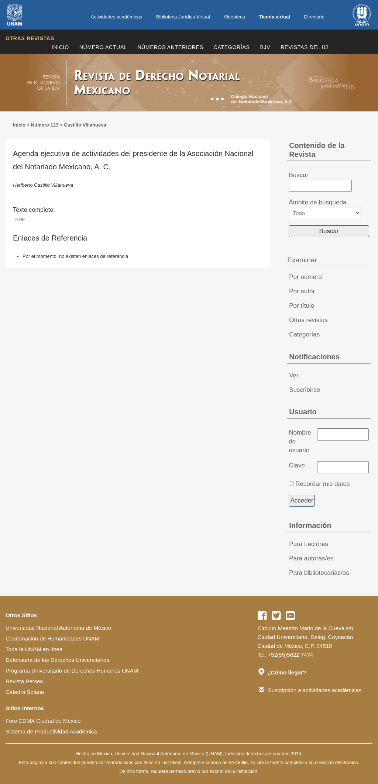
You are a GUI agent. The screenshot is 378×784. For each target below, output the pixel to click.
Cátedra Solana (25, 692)
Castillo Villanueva (85, 125)
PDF (20, 219)
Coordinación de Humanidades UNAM (52, 638)
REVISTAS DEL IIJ (304, 47)
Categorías (232, 47)
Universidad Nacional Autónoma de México (58, 628)
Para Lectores (308, 544)
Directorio (314, 17)
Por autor (302, 291)
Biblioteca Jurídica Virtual (183, 17)
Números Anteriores (170, 47)
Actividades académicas (116, 17)
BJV (265, 47)
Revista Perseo (24, 681)
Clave (297, 465)
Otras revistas (30, 38)
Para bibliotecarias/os (319, 572)
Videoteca (234, 17)
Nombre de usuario (300, 441)
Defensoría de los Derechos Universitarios (57, 660)
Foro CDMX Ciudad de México (43, 721)
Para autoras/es (311, 558)
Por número (305, 276)
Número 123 (44, 125)
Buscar (320, 182)
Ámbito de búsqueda (325, 209)
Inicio (60, 47)
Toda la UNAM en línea (34, 649)
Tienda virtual (274, 17)
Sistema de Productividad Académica (51, 731)
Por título (301, 305)
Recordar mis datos (322, 483)
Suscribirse (304, 389)
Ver (294, 375)
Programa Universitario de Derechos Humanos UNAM (72, 670)
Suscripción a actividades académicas (310, 690)
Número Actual (103, 47)
